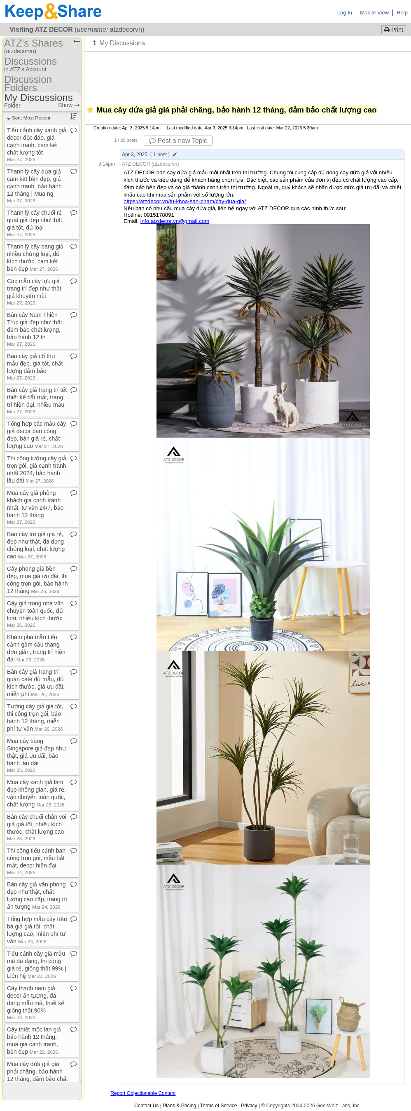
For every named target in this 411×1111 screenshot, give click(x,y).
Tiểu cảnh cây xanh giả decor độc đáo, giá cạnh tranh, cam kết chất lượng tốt (36, 144)
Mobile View (374, 12)
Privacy (249, 1106)
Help (402, 12)
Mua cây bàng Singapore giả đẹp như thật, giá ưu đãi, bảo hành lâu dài (36, 755)
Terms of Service (218, 1106)
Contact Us (146, 1106)
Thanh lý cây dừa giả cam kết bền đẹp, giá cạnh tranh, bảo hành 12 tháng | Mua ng (34, 185)
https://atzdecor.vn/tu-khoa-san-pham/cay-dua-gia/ (185, 201)
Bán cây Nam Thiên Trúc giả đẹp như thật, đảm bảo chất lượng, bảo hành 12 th (35, 329)
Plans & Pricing (179, 1106)
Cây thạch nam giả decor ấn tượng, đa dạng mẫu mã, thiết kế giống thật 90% (35, 1002)
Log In (344, 12)
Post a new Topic (178, 140)
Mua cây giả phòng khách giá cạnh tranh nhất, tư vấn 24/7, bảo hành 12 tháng (35, 507)
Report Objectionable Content (142, 1093)
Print (393, 29)
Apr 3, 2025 (149, 154)
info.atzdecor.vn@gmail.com (175, 221)
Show (69, 105)
